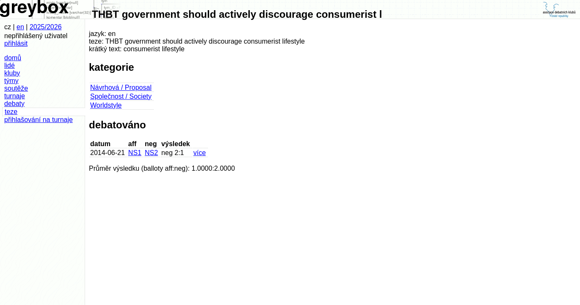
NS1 (134, 152)
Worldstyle (106, 105)
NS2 (151, 152)
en (20, 26)
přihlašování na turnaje (38, 119)
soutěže (16, 88)
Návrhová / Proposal (121, 87)
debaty (14, 103)
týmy (11, 80)
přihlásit (16, 43)
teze (11, 111)
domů (12, 57)
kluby (12, 73)
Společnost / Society (121, 96)
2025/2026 (46, 26)
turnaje (14, 96)
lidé (9, 65)
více (199, 152)
